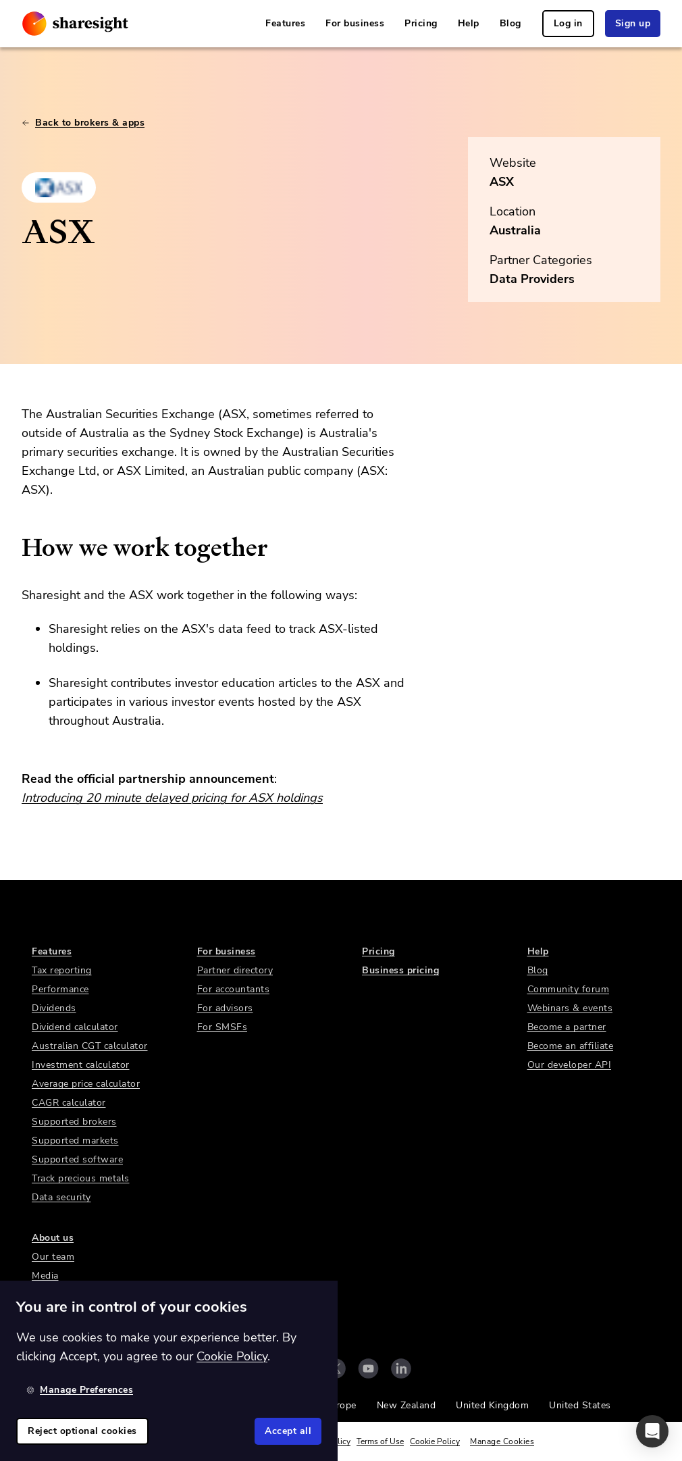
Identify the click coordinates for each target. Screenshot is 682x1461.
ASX (502, 182)
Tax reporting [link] (62, 970)
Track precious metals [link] (81, 1178)
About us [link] (53, 1237)
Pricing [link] (421, 23)
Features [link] (285, 23)
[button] (652, 1431)
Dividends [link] (54, 1008)
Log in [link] (568, 23)
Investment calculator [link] (81, 1064)
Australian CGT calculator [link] (90, 1046)
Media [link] (45, 1275)
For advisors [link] (225, 1008)
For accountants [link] (233, 989)
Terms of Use (380, 1441)
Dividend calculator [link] (75, 1027)
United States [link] (580, 1405)
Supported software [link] (77, 1159)
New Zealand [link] (406, 1405)
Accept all (288, 1431)
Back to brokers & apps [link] (83, 122)
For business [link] (354, 23)
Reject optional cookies (82, 1431)
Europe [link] (341, 1405)
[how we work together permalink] (15, 548)
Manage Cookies (502, 1441)
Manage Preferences (79, 1389)
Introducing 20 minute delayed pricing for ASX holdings (172, 798)
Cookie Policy (435, 1441)
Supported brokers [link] (74, 1121)
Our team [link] (53, 1256)
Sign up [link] (633, 23)
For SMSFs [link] (222, 1027)
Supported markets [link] (75, 1140)
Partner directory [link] (235, 970)
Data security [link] (61, 1197)
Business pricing (400, 970)
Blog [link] (510, 23)
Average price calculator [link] (86, 1083)
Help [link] (468, 23)
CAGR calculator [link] (69, 1102)
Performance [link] (60, 989)
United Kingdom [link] (492, 1405)
